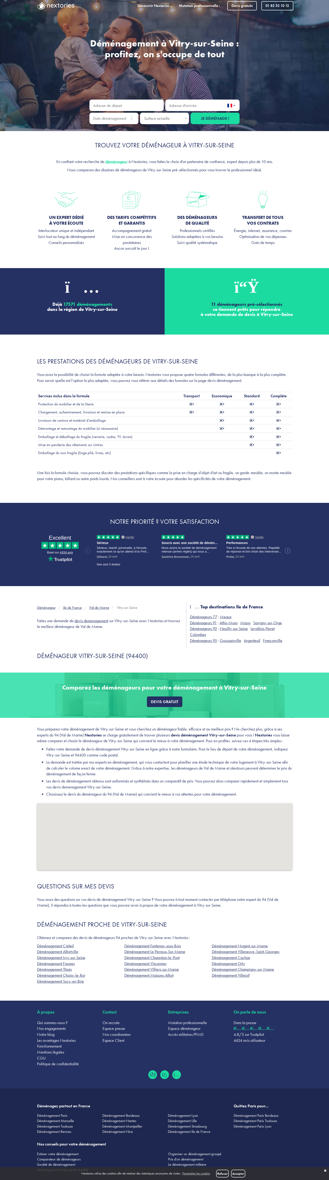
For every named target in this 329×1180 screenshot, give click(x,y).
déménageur (116, 161)
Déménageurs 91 (203, 622)
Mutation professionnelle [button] (201, 5)
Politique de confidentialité (58, 1063)
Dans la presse (245, 1022)
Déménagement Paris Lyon (253, 1126)
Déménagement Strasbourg (187, 1126)
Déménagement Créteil (55, 945)
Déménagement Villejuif (230, 975)
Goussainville (230, 640)
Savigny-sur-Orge (267, 622)
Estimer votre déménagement (57, 1153)
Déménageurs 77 (203, 616)
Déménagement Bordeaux (121, 1115)
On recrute (111, 1022)
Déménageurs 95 (203, 640)
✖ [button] (325, 1170)
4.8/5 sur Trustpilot (249, 1034)
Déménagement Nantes (119, 1120)
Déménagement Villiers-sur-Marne (151, 969)
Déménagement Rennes (54, 1131)
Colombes (198, 634)
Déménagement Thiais (54, 969)
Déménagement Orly (228, 963)
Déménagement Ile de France (189, 1131)
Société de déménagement (56, 1164)
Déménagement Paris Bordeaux (256, 1115)
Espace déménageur (184, 1028)
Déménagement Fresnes (56, 963)
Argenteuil (252, 640)
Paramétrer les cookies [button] (196, 1173)
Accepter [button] (238, 1173)
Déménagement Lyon (183, 1115)
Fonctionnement (49, 1046)
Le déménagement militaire (187, 1164)
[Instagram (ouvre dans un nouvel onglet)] (176, 1074)
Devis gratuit (164, 701)
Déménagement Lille (182, 1120)
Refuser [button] (222, 1173)
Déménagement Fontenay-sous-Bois (152, 945)
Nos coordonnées (117, 1034)
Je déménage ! (215, 118)
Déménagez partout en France (63, 1105)
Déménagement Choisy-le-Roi (61, 975)
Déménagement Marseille (55, 1120)
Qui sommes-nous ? (52, 1022)
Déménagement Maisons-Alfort (149, 975)
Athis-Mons (228, 622)
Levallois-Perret (263, 628)
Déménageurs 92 (203, 628)
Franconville (272, 640)
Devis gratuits (242, 5)
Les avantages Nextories (56, 1040)
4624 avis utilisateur (249, 1040)
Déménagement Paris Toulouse (255, 1120)
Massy (245, 622)
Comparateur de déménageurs (59, 1159)
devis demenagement (91, 620)
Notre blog (45, 1034)
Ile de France (72, 607)
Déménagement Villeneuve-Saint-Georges (245, 951)
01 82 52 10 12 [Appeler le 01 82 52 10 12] (277, 5)
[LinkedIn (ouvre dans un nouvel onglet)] (164, 1074)
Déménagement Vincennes (145, 963)
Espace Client (113, 1040)
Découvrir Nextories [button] (155, 5)
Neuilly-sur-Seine (234, 628)
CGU (41, 1058)
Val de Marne (99, 607)
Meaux (226, 616)
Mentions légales (50, 1052)
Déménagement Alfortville (57, 951)
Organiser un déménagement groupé (194, 1153)
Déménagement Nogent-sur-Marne (240, 945)
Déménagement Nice (117, 1131)
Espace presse (114, 1028)
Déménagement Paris (52, 1115)
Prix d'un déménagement (185, 1159)
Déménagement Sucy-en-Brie (60, 981)
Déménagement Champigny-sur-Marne (243, 969)
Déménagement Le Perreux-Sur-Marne (154, 951)
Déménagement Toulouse (55, 1126)
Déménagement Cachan (231, 957)
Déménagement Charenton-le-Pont (152, 957)
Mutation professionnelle (187, 1022)
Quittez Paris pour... (251, 1105)
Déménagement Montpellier (122, 1126)
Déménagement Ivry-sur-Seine (61, 957)
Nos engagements (51, 1028)
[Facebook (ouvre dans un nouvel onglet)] (152, 1074)
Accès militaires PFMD (185, 1034)
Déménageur (46, 607)
